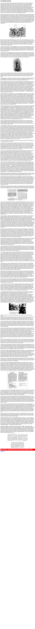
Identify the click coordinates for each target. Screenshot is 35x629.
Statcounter (2, 451)
